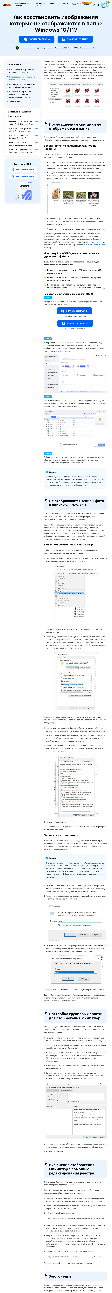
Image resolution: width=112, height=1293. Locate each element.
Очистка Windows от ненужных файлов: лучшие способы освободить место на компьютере (23, 143)
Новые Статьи (15, 116)
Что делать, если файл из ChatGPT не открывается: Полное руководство (23, 129)
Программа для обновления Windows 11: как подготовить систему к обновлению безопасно (23, 150)
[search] (98, 4)
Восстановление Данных (22, 4)
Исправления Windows (88, 48)
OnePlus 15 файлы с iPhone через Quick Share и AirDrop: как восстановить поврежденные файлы (23, 122)
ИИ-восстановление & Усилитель (45, 4)
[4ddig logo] (6, 5)
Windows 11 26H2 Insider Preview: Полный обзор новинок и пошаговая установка (23, 136)
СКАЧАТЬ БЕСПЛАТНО (37, 39)
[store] (93, 4)
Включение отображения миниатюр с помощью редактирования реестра (20, 94)
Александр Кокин (27, 48)
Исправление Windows (19, 112)
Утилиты (65, 3)
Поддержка (76, 3)
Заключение (14, 102)
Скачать (86, 4)
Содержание (14, 64)
